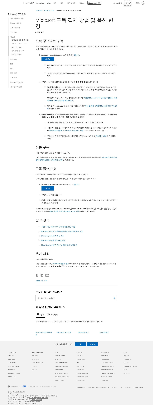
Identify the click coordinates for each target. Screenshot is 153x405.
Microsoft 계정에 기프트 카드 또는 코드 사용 (66, 130)
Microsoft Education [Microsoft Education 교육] (60, 355)
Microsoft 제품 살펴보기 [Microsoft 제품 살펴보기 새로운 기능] (14, 373)
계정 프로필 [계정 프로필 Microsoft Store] (35, 355)
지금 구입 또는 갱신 (17, 18)
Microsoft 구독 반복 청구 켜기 (52, 236)
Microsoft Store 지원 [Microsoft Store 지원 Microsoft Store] (37, 362)
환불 (11, 64)
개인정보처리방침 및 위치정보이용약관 (98, 387)
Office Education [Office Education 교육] (59, 369)
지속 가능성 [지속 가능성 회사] (127, 373)
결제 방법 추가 (17, 47)
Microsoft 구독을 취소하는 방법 (53, 240)
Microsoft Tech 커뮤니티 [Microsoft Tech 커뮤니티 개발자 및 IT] (107, 366)
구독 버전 (13, 78)
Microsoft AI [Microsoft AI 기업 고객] (79, 355)
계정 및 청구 (71, 3)
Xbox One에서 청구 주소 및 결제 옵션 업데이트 (59, 245)
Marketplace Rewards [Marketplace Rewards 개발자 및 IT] (106, 376)
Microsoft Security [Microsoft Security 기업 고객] (81, 359)
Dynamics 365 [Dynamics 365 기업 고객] (80, 366)
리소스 (81, 3)
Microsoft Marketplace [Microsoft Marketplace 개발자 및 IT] (107, 369)
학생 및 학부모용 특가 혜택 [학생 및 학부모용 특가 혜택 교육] (62, 376)
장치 (61, 3)
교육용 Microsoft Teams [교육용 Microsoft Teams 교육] (61, 362)
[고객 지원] (29, 3)
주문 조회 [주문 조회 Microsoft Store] (34, 369)
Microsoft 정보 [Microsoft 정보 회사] (127, 359)
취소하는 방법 (101, 136)
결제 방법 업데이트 (18, 51)
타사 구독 (13, 59)
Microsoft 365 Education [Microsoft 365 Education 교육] (61, 366)
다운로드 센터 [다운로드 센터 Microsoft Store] (35, 359)
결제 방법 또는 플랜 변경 (20, 40)
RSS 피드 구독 (42, 281)
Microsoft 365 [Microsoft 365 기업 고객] (80, 369)
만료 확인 (13, 73)
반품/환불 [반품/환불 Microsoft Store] (34, 366)
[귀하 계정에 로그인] (139, 3)
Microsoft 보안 (83, 332)
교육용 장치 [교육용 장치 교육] (58, 359)
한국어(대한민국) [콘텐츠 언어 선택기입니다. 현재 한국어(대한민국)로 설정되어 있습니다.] (15, 386)
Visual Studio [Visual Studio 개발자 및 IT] (104, 380)
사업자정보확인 (36, 399)
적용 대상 (40, 32)
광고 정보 (128, 387)
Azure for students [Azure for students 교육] (60, 380)
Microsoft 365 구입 (94, 3)
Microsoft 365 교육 (64, 332)
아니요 (92, 344)
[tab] (40, 315)
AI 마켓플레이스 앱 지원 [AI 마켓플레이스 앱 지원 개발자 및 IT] (107, 362)
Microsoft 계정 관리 (16, 82)
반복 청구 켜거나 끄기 (19, 44)
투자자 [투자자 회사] (125, 369)
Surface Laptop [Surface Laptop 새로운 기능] (11, 359)
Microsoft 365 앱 (16, 23)
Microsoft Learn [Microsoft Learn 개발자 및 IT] (105, 359)
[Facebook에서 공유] (37, 275)
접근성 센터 (104, 332)
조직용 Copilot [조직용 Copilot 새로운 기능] (11, 362)
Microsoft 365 (40, 3)
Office (49, 3)
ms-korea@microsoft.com (38, 398)
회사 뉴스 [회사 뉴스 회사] (126, 362)
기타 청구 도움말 (16, 87)
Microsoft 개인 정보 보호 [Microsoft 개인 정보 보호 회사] (130, 366)
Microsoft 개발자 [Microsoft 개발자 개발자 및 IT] (105, 355)
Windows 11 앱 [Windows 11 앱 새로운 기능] (12, 376)
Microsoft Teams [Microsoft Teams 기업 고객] (80, 380)
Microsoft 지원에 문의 (60, 263)
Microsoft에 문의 (81, 387)
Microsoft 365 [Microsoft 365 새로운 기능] (11, 369)
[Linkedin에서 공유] (41, 275)
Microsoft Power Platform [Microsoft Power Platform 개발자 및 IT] (107, 373)
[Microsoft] (15, 3)
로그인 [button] (47, 59)
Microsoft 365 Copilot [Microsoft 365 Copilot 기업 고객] (82, 376)
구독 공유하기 (15, 28)
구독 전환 (13, 32)
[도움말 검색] (128, 2)
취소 (11, 68)
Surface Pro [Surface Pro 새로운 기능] (11, 355)
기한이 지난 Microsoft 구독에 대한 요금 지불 (58, 227)
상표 (121, 387)
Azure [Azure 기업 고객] (77, 362)
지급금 (12, 37)
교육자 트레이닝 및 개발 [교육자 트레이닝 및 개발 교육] (61, 373)
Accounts (39, 10)
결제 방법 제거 (17, 54)
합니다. (77, 55)
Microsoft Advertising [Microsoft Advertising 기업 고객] (82, 373)
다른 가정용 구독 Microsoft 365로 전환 (64, 211)
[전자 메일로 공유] (46, 275)
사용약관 (114, 387)
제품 (54, 3)
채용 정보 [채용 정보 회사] (126, 355)
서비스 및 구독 (49, 10)
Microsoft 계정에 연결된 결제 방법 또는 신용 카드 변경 (62, 231)
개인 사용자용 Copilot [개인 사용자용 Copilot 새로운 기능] (13, 366)
